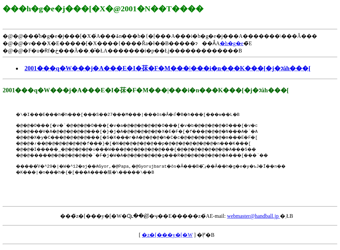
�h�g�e (231, 43)
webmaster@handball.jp (253, 219)
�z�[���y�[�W (167, 238)
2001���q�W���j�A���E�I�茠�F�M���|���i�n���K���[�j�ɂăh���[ (168, 68)
